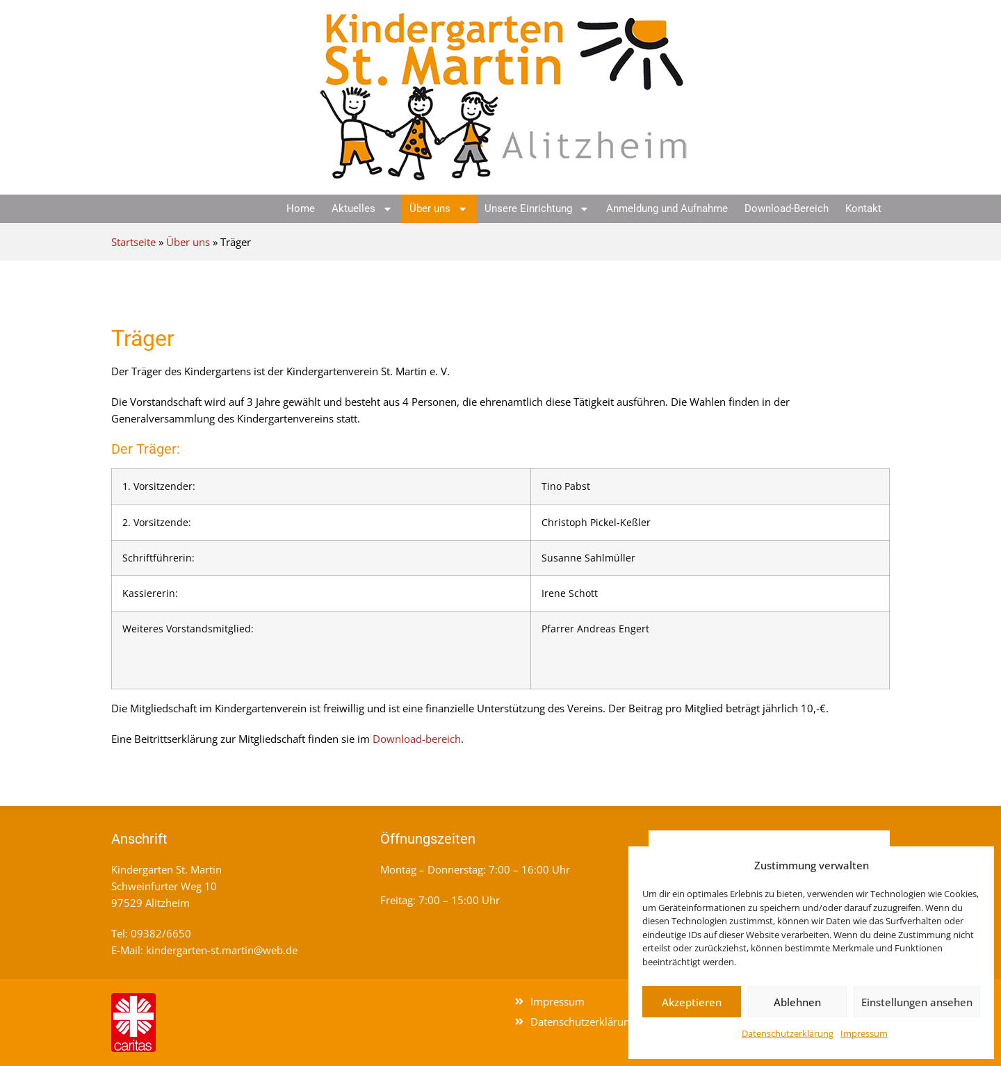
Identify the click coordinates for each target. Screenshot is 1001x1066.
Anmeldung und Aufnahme (667, 208)
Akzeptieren (692, 1002)
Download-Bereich (786, 208)
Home (300, 208)
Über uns (438, 209)
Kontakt (863, 208)
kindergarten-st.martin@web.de (222, 950)
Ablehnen (797, 1002)
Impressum (864, 1033)
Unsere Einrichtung (537, 209)
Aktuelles (362, 209)
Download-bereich (417, 739)
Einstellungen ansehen (916, 1002)
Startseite (133, 242)
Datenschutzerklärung (787, 1033)
